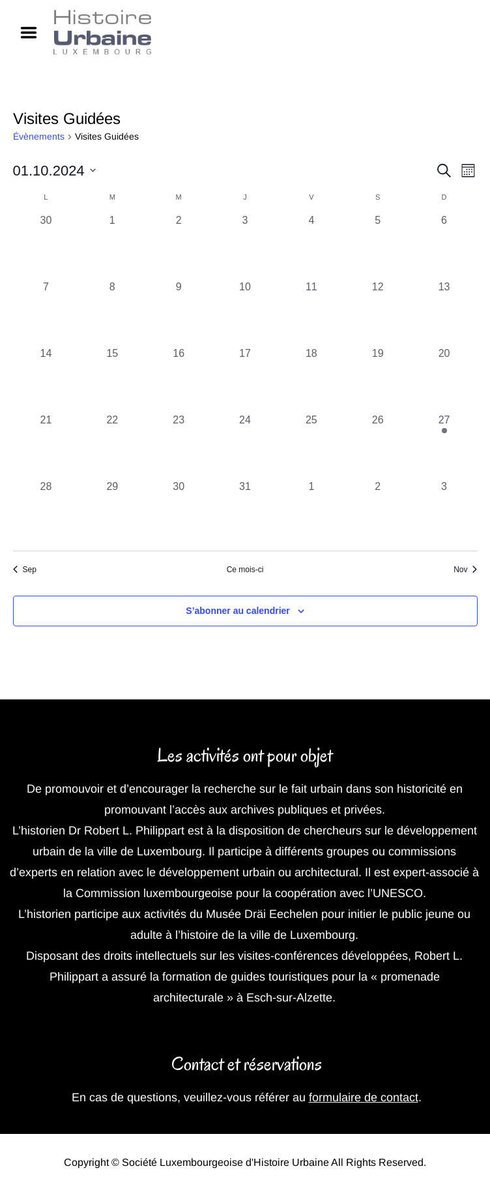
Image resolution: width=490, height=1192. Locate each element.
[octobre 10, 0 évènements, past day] (245, 312)
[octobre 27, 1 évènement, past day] (444, 445)
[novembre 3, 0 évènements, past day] (444, 512)
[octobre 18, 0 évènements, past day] (311, 379)
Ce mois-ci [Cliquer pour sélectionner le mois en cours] (245, 569)
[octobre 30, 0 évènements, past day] (178, 512)
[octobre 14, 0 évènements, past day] (46, 379)
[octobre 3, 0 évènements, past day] (245, 246)
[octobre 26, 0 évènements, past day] (378, 445)
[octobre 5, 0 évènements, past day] (378, 246)
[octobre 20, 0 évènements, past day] (444, 379)
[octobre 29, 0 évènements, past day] (112, 512)
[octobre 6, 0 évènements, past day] (444, 246)
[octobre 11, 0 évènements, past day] (311, 312)
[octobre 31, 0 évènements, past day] (245, 512)
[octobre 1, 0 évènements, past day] (112, 246)
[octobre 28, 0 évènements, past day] (46, 512)
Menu (33, 32)
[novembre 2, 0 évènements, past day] (378, 512)
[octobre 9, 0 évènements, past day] (178, 312)
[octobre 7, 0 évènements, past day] (46, 312)
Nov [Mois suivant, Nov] (465, 569)
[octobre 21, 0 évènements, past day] (46, 445)
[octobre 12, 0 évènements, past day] (378, 312)
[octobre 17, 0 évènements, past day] (245, 379)
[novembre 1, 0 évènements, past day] (311, 512)
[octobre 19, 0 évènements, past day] (378, 379)
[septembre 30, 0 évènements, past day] (46, 246)
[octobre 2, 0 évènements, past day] (178, 246)
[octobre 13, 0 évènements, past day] (444, 312)
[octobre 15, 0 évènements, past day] (112, 379)
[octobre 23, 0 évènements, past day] (178, 445)
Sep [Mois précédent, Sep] (24, 569)
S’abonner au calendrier (238, 610)
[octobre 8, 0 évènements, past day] (112, 312)
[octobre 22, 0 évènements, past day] (112, 445)
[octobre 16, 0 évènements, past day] (178, 379)
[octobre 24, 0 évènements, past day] (245, 445)
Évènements (39, 136)
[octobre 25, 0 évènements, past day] (311, 445)
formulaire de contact (363, 1097)
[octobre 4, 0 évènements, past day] (311, 246)
